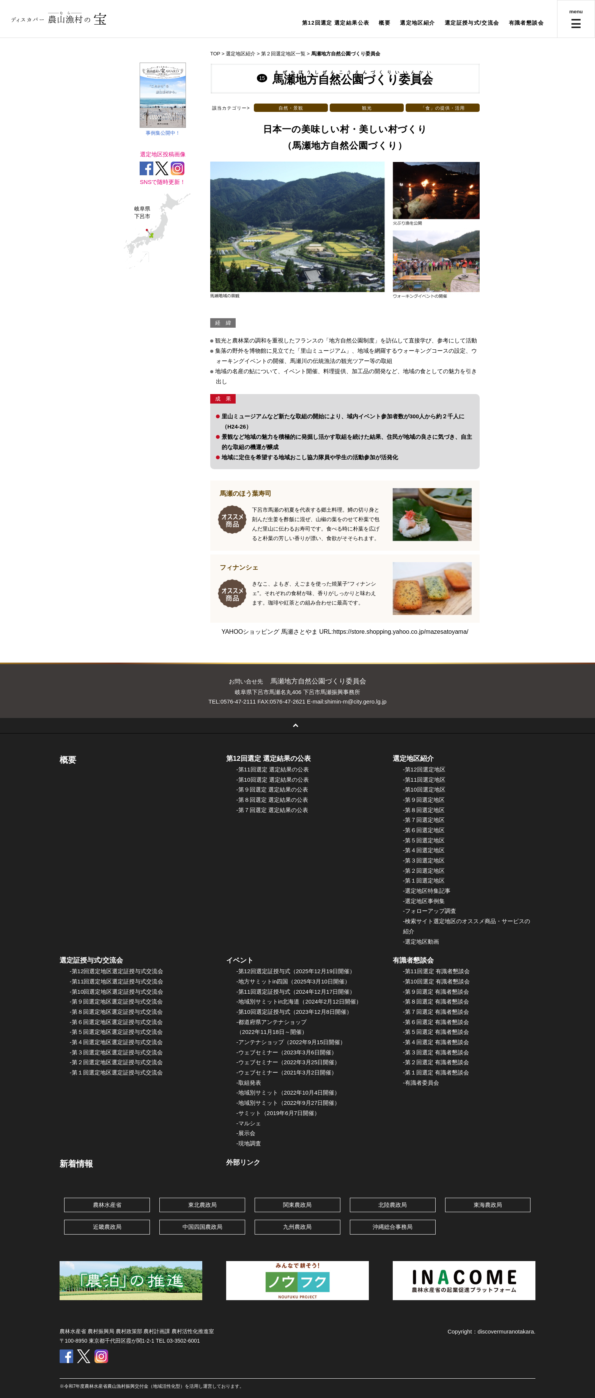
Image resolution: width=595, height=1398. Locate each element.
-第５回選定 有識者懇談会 (436, 1032)
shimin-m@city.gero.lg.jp (355, 701)
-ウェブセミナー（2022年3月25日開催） (288, 1062)
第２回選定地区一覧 (283, 54)
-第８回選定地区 (424, 810)
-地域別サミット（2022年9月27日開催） (288, 1103)
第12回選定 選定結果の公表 (268, 758)
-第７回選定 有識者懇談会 (436, 1011)
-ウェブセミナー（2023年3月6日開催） (286, 1052)
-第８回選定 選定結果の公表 (272, 799)
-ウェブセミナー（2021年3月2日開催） (286, 1072)
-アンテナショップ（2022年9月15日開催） (291, 1042)
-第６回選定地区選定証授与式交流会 (116, 1022)
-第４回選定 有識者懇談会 (436, 1042)
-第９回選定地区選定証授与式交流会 (116, 1001)
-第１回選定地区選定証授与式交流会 (116, 1072)
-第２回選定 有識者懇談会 (436, 1062)
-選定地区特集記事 (426, 890)
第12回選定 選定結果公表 (336, 23)
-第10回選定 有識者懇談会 (436, 981)
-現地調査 (248, 1143)
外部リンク (243, 1162)
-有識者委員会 (421, 1082)
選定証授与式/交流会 (472, 23)
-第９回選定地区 (424, 799)
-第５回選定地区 (424, 840)
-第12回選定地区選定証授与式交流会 (117, 971)
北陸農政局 (392, 1205)
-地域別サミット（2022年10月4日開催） (288, 1092)
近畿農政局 (107, 1227)
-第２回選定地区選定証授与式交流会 (116, 1062)
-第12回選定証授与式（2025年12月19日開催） (295, 971)
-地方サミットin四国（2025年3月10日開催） (293, 981)
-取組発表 (248, 1082)
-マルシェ (248, 1123)
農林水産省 (107, 1205)
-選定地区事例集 (424, 901)
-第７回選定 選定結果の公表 (272, 810)
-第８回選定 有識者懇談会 (436, 1001)
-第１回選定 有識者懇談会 (436, 1072)
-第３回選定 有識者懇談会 (436, 1052)
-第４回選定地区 (424, 850)
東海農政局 (488, 1205)
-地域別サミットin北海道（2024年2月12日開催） (299, 1001)
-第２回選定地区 (424, 870)
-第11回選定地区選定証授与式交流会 (117, 981)
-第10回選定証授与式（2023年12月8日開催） (294, 1011)
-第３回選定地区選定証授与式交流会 (116, 1052)
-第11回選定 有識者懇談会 (436, 971)
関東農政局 (297, 1205)
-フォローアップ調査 (429, 911)
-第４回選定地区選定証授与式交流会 (116, 1042)
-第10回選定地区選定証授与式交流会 (117, 991)
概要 (384, 23)
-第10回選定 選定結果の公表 (272, 779)
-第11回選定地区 (424, 779)
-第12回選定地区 (424, 769)
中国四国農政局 (202, 1227)
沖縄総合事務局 (392, 1227)
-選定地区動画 (421, 941)
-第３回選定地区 (424, 860)
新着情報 (76, 1164)
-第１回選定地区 (424, 880)
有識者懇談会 (526, 23)
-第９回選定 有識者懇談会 (436, 991)
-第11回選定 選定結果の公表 (272, 769)
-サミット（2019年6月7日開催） (278, 1113)
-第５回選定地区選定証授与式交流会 (116, 1032)
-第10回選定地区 (424, 789)
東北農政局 (202, 1205)
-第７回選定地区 (424, 820)
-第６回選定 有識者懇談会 (436, 1022)
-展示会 (245, 1133)
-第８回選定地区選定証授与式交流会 (116, 1011)
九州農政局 (297, 1227)
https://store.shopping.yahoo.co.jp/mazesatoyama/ (401, 631)
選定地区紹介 (417, 23)
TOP (215, 54)
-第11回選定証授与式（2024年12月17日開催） (295, 991)
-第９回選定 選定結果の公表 (272, 789)
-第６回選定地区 (424, 830)
